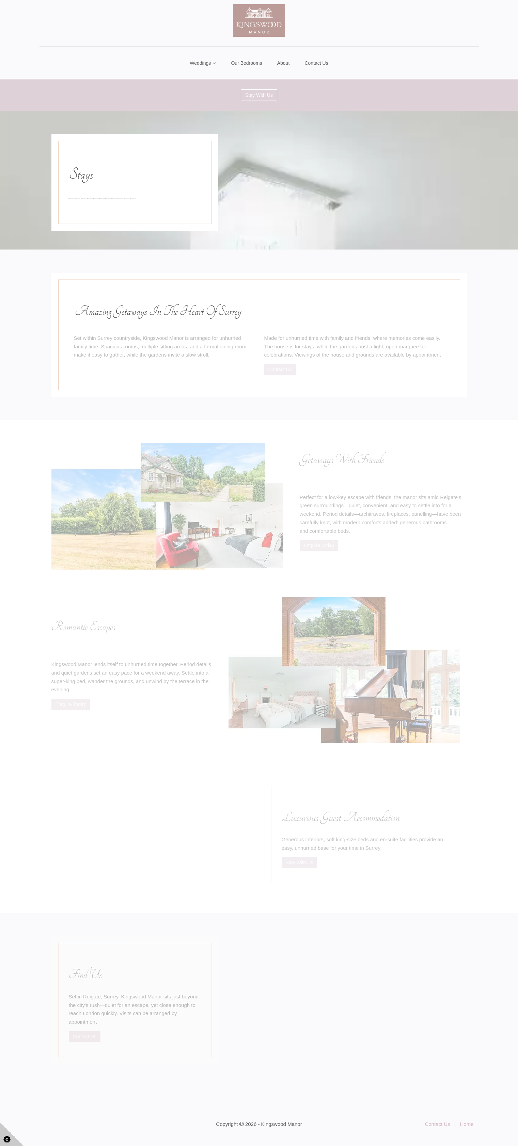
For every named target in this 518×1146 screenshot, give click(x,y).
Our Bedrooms (246, 63)
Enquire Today (319, 545)
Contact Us (316, 63)
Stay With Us (259, 95)
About (283, 63)
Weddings (200, 63)
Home (466, 1124)
